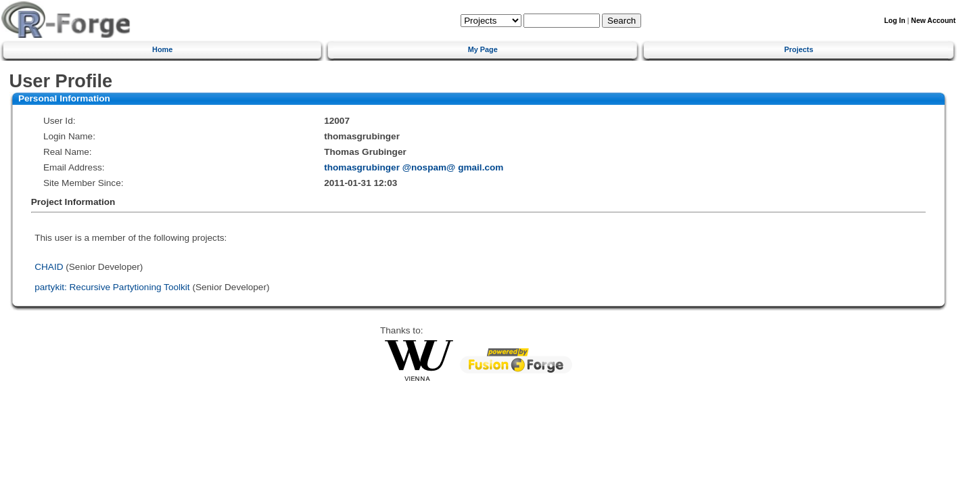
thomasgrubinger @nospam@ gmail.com (413, 167)
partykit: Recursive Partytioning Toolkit (111, 287)
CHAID (48, 267)
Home (162, 49)
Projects (799, 49)
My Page (483, 49)
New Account (933, 20)
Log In (894, 20)
